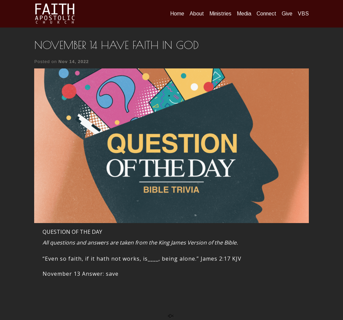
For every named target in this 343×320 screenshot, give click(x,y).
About (197, 13)
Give (287, 13)
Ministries (220, 13)
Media (244, 13)
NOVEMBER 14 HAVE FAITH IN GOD (116, 45)
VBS (303, 13)
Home (177, 13)
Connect (266, 13)
